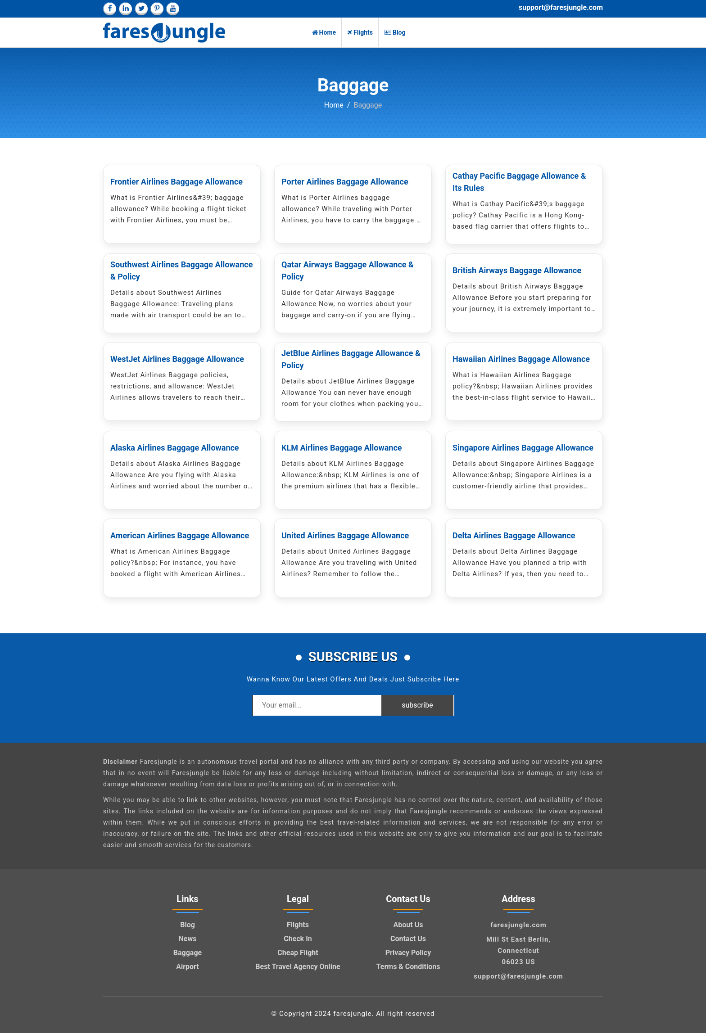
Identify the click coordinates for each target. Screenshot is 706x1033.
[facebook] (109, 8)
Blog (395, 32)
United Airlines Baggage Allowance (345, 535)
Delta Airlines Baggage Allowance (514, 535)
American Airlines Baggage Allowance (179, 535)
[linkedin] (125, 8)
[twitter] (141, 8)
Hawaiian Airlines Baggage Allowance (521, 359)
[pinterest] (156, 8)
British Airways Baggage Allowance (517, 270)
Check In (298, 938)
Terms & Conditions (408, 966)
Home (324, 32)
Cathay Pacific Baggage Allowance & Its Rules (519, 182)
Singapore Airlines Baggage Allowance (523, 447)
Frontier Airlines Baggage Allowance (176, 181)
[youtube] (172, 8)
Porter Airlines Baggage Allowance (344, 181)
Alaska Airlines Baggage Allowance (174, 447)
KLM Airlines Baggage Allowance (341, 447)
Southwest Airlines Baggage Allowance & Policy (181, 270)
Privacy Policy (408, 952)
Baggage (187, 952)
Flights (360, 32)
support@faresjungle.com (561, 7)
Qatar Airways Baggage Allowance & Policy (347, 270)
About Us (408, 924)
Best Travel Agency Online (297, 966)
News (188, 938)
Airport (187, 966)
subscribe (417, 705)
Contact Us (408, 938)
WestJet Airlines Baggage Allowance (177, 359)
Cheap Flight (297, 952)
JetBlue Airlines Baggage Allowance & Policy (351, 359)
